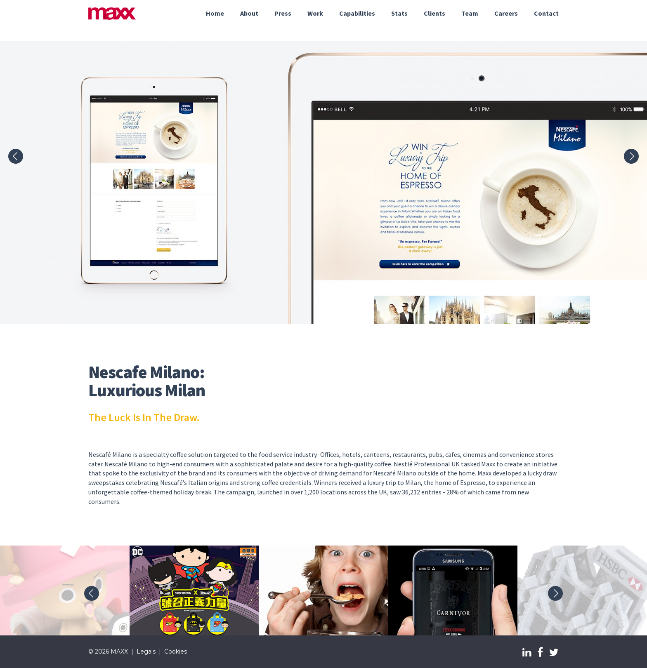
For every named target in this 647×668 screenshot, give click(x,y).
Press (282, 13)
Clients (434, 13)
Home (215, 13)
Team (469, 13)
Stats (399, 13)
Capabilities (357, 13)
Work (315, 13)
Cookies (175, 651)
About (249, 13)
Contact (546, 13)
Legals (146, 651)
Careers (506, 13)
